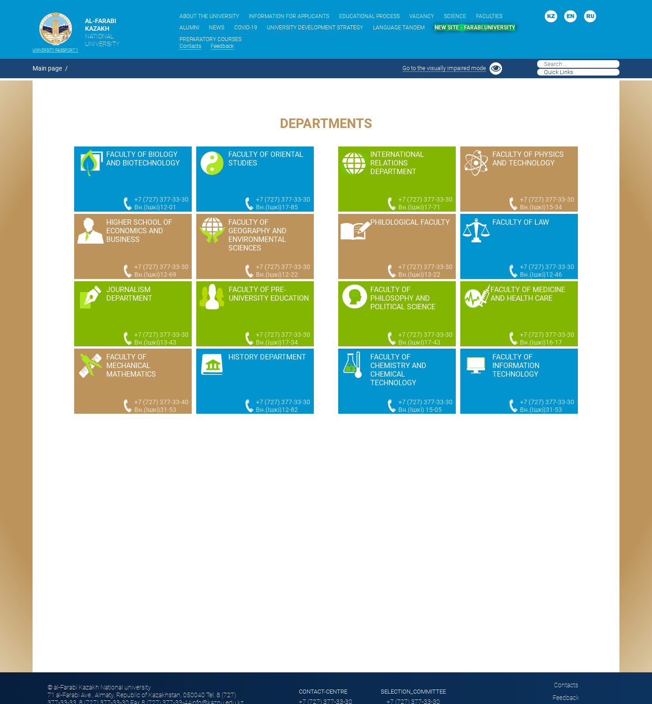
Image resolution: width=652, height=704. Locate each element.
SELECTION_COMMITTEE (413, 691)
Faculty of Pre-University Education (269, 293)
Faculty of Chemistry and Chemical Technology (398, 370)
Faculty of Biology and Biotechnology (143, 158)
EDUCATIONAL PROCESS (369, 16)
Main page (47, 68)
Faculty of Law (520, 222)
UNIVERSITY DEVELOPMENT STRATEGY (315, 27)
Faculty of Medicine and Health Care (528, 293)
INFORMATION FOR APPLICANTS (289, 16)
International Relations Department (397, 163)
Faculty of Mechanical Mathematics (131, 365)
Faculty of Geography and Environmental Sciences (257, 235)
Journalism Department (129, 293)
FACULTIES (489, 16)
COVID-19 (245, 27)
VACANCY (421, 16)
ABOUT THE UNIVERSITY (209, 16)
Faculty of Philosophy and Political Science (402, 298)
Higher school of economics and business (139, 231)
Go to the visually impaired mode (444, 68)
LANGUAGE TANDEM (399, 27)
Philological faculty (410, 222)
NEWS (216, 27)
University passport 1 (55, 50)
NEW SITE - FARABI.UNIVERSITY (475, 27)
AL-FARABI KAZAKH (102, 32)
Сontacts (190, 46)
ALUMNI (189, 27)
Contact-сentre (323, 691)
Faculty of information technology (515, 365)
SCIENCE (455, 16)
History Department (267, 357)
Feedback (222, 46)
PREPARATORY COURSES (210, 39)
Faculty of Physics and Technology (528, 158)
